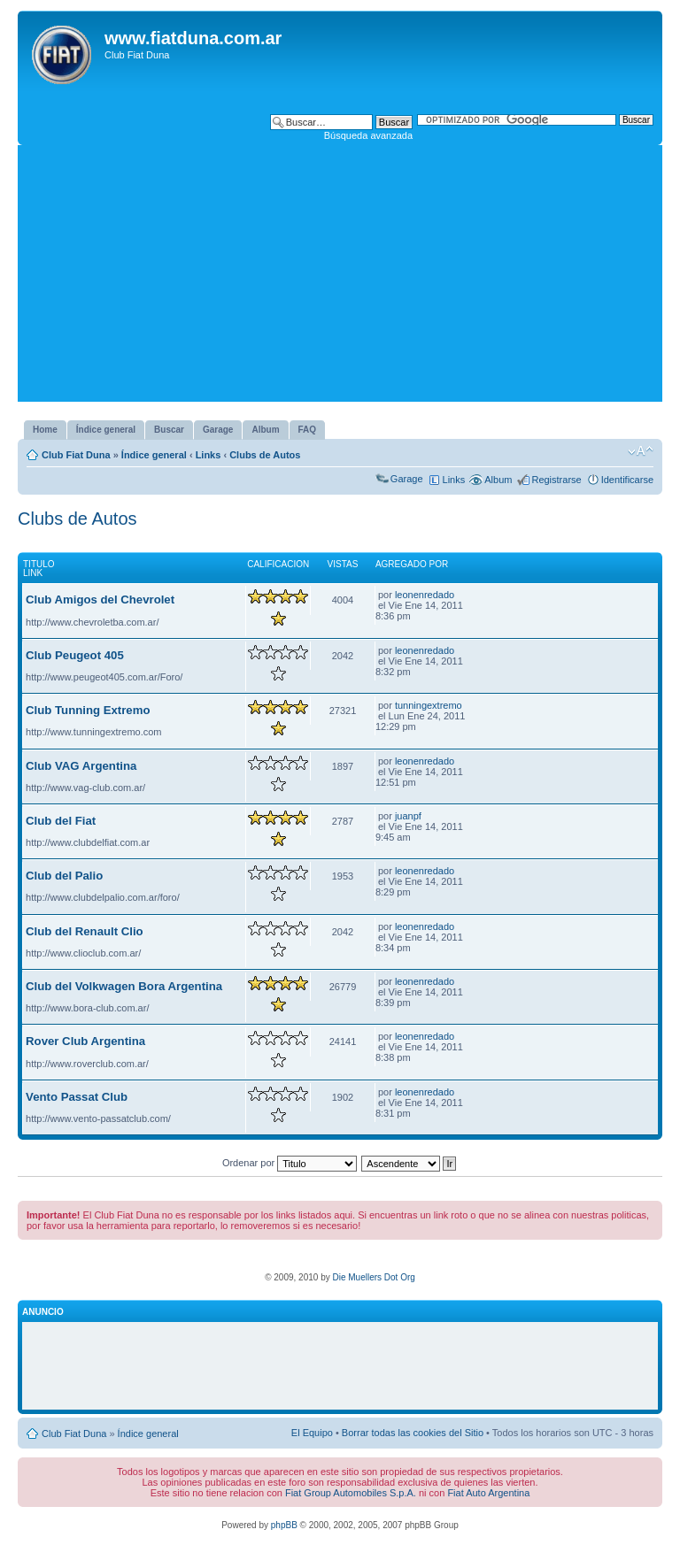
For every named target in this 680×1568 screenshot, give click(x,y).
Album (498, 479)
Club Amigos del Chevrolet (100, 599)
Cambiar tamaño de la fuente (640, 451)
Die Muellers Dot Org (373, 1277)
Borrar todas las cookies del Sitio (412, 1432)
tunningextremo (428, 705)
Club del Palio (64, 875)
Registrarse (556, 479)
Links (208, 455)
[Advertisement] (340, 278)
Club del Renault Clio (84, 931)
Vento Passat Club (77, 1096)
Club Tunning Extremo (88, 710)
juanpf (408, 816)
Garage (406, 478)
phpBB (284, 1525)
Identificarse (627, 479)
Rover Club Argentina (85, 1041)
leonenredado (424, 594)
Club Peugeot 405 (75, 655)
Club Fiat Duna (76, 455)
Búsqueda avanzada (368, 135)
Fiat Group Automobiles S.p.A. (350, 1492)
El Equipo (312, 1432)
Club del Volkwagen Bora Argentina (124, 986)
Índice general (154, 455)
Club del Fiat (61, 820)
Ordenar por (289, 1162)
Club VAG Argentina (81, 765)
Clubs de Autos (264, 455)
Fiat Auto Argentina (488, 1492)
